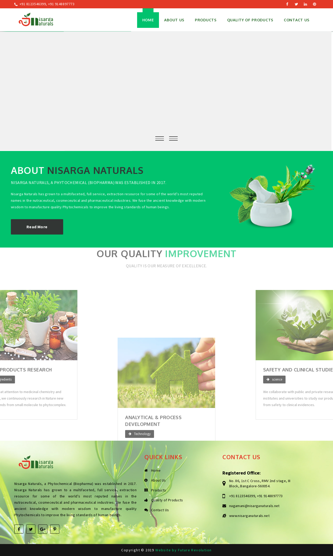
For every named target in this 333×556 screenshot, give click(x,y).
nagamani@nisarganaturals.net (254, 505)
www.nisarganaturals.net (249, 515)
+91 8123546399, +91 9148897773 (47, 4)
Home (148, 20)
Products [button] (206, 20)
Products (158, 490)
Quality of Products (250, 20)
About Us (174, 20)
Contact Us (297, 20)
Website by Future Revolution (183, 550)
